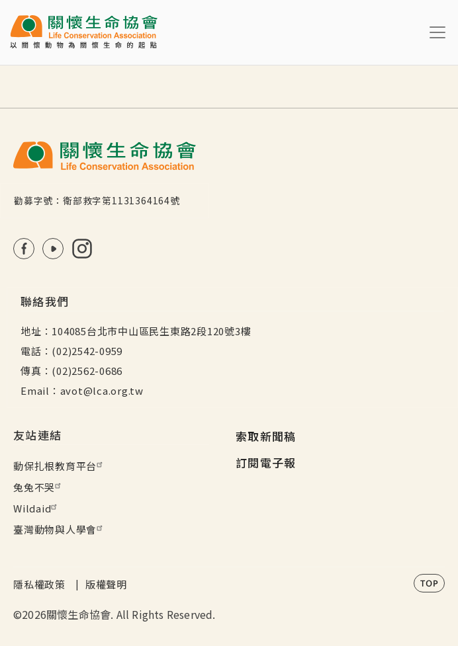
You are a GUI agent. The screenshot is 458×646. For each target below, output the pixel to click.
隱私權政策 (39, 584)
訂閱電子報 (266, 462)
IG (82, 248)
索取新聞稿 (266, 436)
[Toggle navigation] (437, 32)
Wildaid (36, 508)
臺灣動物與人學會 (59, 529)
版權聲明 (106, 584)
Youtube (53, 248)
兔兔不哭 (38, 487)
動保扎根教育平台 (59, 466)
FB (23, 248)
